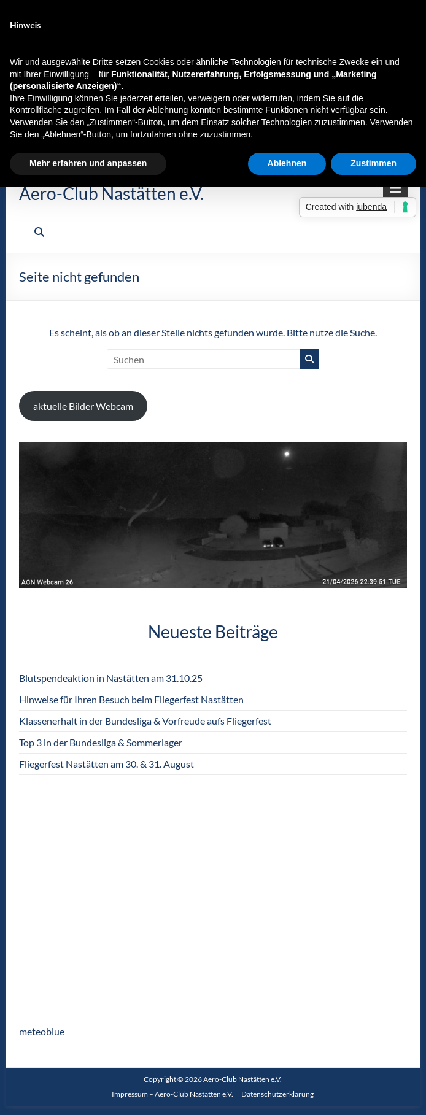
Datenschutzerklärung (277, 1093)
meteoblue (41, 1031)
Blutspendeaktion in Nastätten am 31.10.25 (111, 678)
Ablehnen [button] (287, 163)
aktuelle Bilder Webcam (83, 406)
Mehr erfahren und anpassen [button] (88, 163)
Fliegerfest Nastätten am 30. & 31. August (106, 764)
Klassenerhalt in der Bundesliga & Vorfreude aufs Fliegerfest (145, 721)
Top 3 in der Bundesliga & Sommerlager (100, 742)
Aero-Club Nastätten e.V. (111, 193)
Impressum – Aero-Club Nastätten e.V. (172, 1093)
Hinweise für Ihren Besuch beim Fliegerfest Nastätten (131, 699)
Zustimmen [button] (373, 163)
